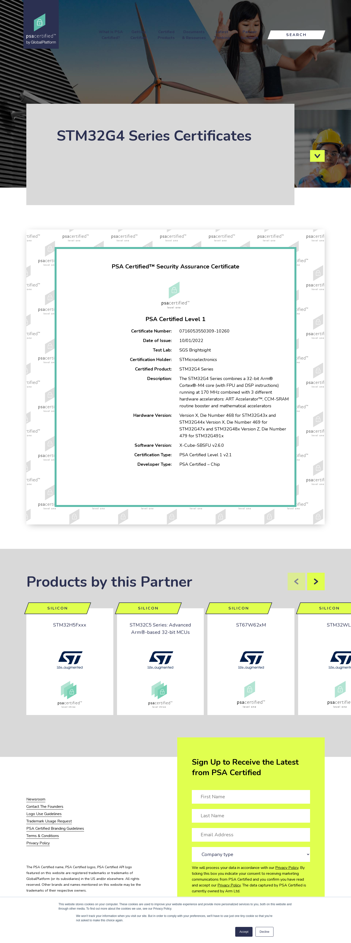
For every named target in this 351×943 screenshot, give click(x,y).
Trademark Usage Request (49, 821)
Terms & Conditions (42, 835)
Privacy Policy (286, 867)
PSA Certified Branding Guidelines (55, 828)
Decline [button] (264, 931)
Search (296, 35)
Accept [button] (243, 931)
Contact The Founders (44, 806)
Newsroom (35, 799)
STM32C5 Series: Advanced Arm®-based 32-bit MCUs (160, 629)
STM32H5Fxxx (69, 625)
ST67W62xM (251, 625)
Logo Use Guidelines (44, 814)
